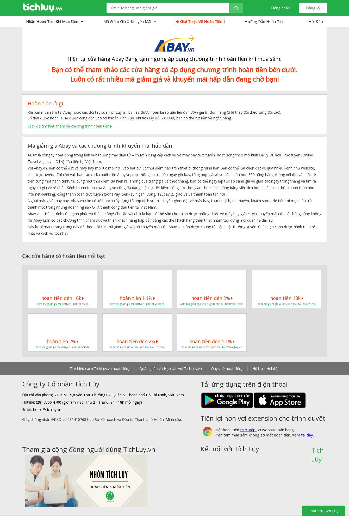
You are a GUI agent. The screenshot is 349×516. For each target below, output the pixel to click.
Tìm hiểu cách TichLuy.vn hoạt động (100, 368)
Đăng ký (313, 7)
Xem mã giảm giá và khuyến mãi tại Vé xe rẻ (137, 304)
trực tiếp (248, 429)
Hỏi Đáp (315, 21)
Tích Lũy (317, 452)
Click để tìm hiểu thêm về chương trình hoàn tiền (68, 126)
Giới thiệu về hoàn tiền (199, 21)
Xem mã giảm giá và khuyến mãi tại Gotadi (62, 347)
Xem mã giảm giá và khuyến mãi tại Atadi (62, 304)
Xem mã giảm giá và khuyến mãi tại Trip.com (137, 347)
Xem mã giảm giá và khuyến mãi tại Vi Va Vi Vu (287, 304)
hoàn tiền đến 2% (212, 298)
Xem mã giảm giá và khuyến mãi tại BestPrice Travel (212, 304)
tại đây (307, 435)
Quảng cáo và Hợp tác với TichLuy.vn (170, 368)
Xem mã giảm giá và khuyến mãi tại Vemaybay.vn (212, 347)
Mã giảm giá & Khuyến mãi (129, 21)
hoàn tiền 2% (62, 341)
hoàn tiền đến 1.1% (211, 341)
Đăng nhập (280, 7)
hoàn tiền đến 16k (62, 298)
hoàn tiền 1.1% (137, 298)
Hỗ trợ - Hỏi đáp (265, 368)
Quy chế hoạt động (227, 368)
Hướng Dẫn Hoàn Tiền (264, 21)
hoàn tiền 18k (286, 298)
